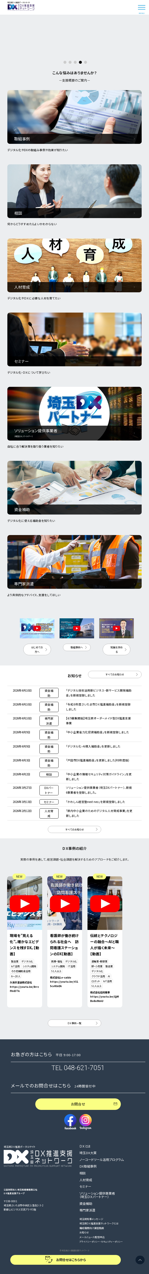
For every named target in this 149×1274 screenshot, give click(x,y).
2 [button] (70, 62)
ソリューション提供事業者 (97, 1195)
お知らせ (84, 1232)
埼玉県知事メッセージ (91, 1219)
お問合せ (78, 1103)
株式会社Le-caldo (60, 977)
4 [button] (80, 62)
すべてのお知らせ (115, 674)
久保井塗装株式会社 (21, 982)
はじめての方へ (37, 649)
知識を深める (117, 649)
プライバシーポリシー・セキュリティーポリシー (101, 1241)
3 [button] (75, 62)
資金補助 (85, 1203)
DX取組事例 (88, 1166)
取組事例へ (77, 647)
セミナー (85, 1186)
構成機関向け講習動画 (91, 1228)
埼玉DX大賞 (88, 1153)
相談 (82, 1173)
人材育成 (85, 1180)
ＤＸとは (85, 1146)
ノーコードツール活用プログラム (101, 1159)
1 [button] (64, 62)
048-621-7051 (84, 1068)
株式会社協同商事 (100, 992)
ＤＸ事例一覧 (74, 1023)
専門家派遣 (87, 1210)
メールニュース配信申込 (92, 1237)
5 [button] (85, 62)
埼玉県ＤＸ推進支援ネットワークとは (98, 1223)
